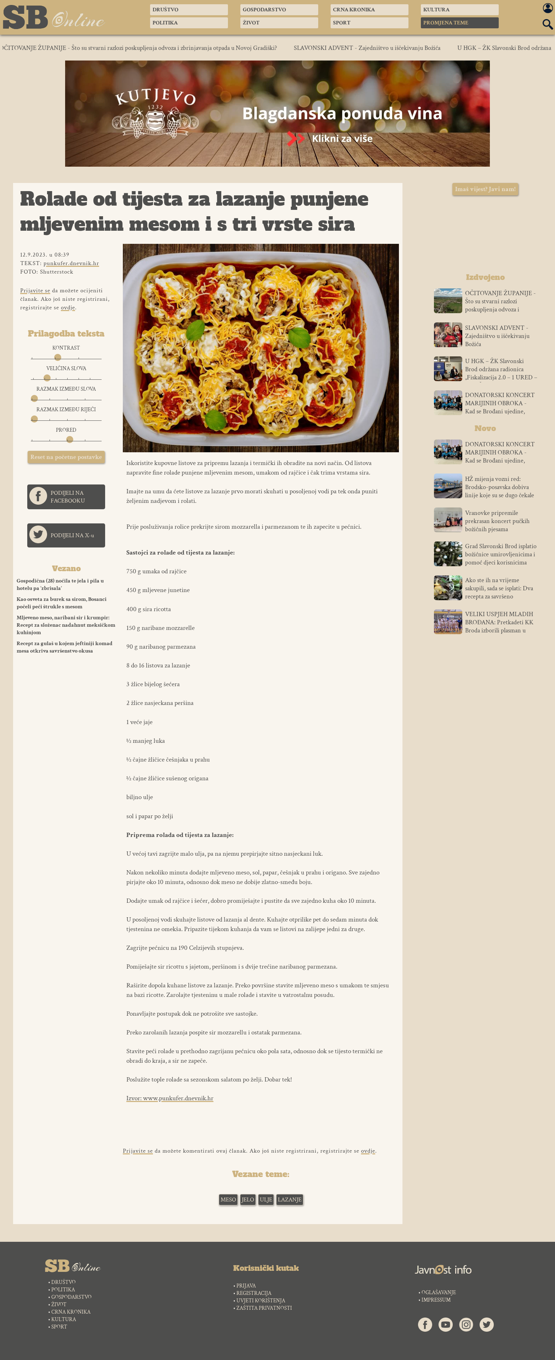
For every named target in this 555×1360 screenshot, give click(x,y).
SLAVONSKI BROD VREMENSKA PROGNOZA (485, 236)
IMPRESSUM (436, 1300)
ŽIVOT (59, 1304)
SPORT (59, 1327)
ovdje (68, 307)
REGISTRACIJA (253, 1293)
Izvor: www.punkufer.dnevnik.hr (169, 1098)
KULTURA (63, 1319)
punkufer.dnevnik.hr (71, 263)
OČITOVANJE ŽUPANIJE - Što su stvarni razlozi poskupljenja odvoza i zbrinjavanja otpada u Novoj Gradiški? (143, 48)
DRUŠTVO (63, 1282)
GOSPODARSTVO (71, 1297)
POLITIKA (63, 1289)
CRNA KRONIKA (71, 1312)
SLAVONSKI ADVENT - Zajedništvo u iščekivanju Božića (372, 48)
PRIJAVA (246, 1285)
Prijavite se (35, 290)
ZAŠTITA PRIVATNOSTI (264, 1308)
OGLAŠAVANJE (439, 1292)
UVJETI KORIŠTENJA (260, 1300)
